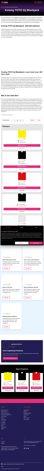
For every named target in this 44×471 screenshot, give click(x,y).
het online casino (16, 22)
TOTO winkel (26, 419)
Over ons (3, 441)
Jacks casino (3, 419)
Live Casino (26, 414)
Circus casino (3, 416)
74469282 (33, 445)
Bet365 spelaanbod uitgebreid (10, 316)
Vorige (39, 120)
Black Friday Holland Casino (9, 259)
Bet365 (2, 428)
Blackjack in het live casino (20, 17)
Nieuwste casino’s (4, 410)
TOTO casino (3, 427)
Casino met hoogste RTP (6, 414)
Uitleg (25, 416)
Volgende (32, 120)
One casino (3, 424)
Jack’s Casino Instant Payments (31, 259)
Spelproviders (26, 410)
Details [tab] (22, 227)
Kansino (2, 417)
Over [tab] (36, 227)
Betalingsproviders (27, 413)
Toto (9, 99)
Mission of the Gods (7, 287)
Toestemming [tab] (7, 227)
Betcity (2, 425)
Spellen (25, 411)
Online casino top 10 (5, 413)
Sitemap (2, 443)
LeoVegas (3, 422)
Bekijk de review (22, 169)
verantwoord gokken (32, 442)
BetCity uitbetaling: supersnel (31, 287)
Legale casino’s (4, 411)
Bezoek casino (21, 145)
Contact (2, 466)
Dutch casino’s (26, 417)
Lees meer (6, 268)
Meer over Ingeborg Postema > (10, 358)
